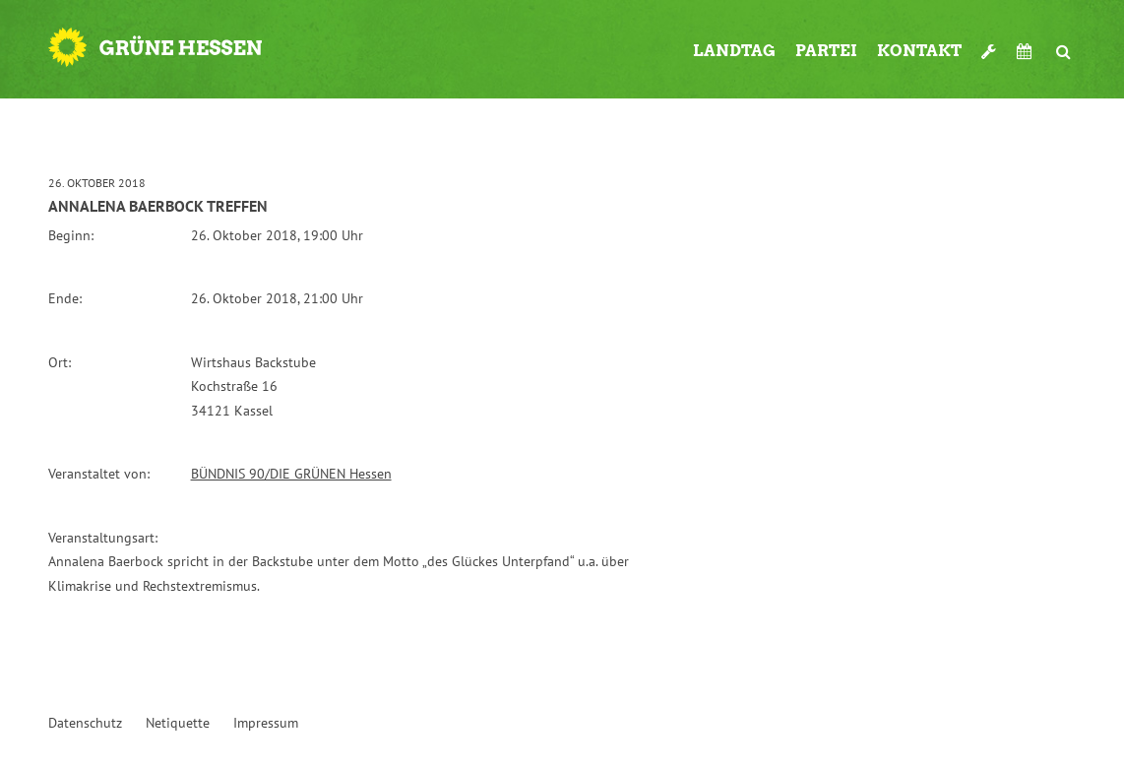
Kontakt (919, 50)
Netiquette (178, 723)
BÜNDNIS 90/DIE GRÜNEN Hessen (291, 473)
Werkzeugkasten (989, 43)
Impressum (265, 723)
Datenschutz (85, 723)
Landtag (734, 50)
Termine (1026, 51)
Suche (1064, 43)
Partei (826, 50)
